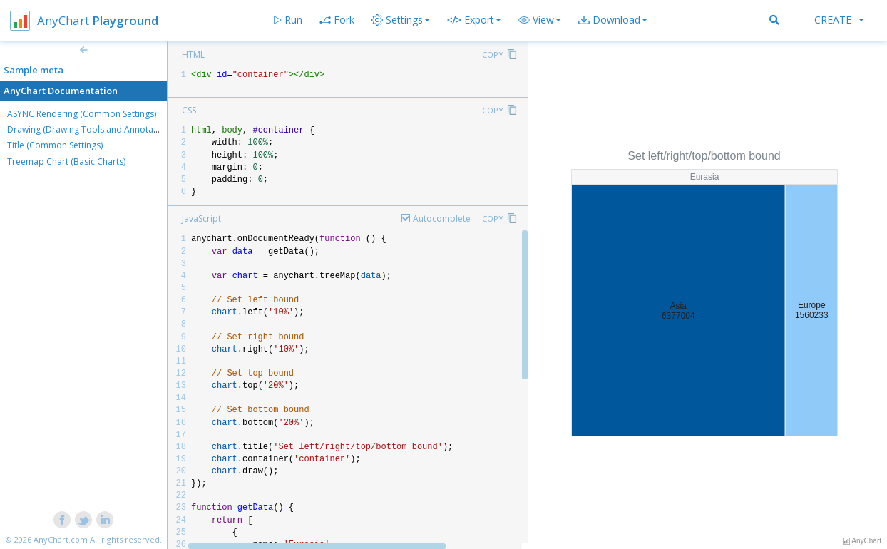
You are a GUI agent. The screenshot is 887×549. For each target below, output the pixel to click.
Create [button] (839, 19)
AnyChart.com (61, 539)
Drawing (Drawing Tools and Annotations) (91, 129)
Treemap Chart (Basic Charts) (66, 161)
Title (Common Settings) (55, 145)
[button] (540, 20)
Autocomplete (442, 218)
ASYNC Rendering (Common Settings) (81, 114)
